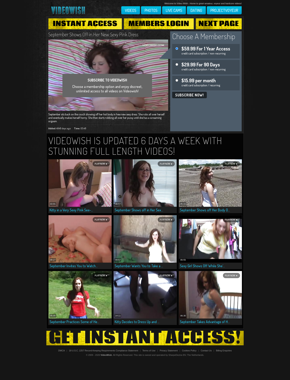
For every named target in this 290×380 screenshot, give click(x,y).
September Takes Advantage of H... (205, 321)
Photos (151, 10)
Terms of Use (148, 350)
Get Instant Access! (145, 338)
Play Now (100, 163)
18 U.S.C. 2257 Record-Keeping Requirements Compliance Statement (103, 350)
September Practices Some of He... (74, 321)
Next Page (219, 24)
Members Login (158, 24)
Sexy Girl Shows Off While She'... (202, 266)
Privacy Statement (169, 350)
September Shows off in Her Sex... (139, 210)
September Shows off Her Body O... (205, 210)
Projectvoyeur (224, 10)
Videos (130, 10)
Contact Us (206, 350)
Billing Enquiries (224, 350)
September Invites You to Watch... (73, 266)
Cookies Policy (189, 350)
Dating (196, 10)
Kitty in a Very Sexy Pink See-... (71, 210)
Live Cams (174, 10)
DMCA (61, 350)
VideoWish (106, 355)
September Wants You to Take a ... (139, 266)
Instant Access (85, 24)
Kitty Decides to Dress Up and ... (137, 321)
